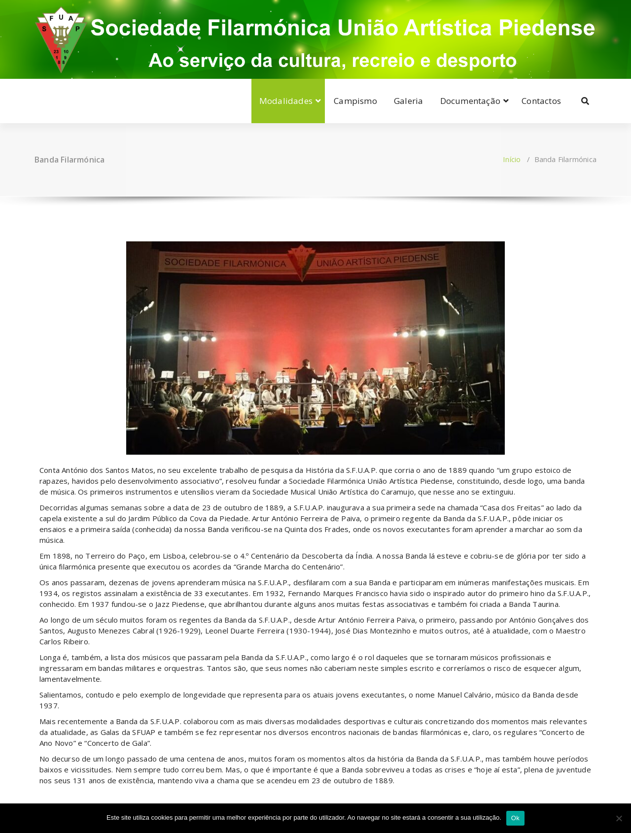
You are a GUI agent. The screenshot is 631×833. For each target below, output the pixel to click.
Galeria (408, 100)
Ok (515, 818)
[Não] (619, 818)
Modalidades (286, 100)
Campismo (355, 100)
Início (512, 159)
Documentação (470, 100)
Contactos (541, 100)
